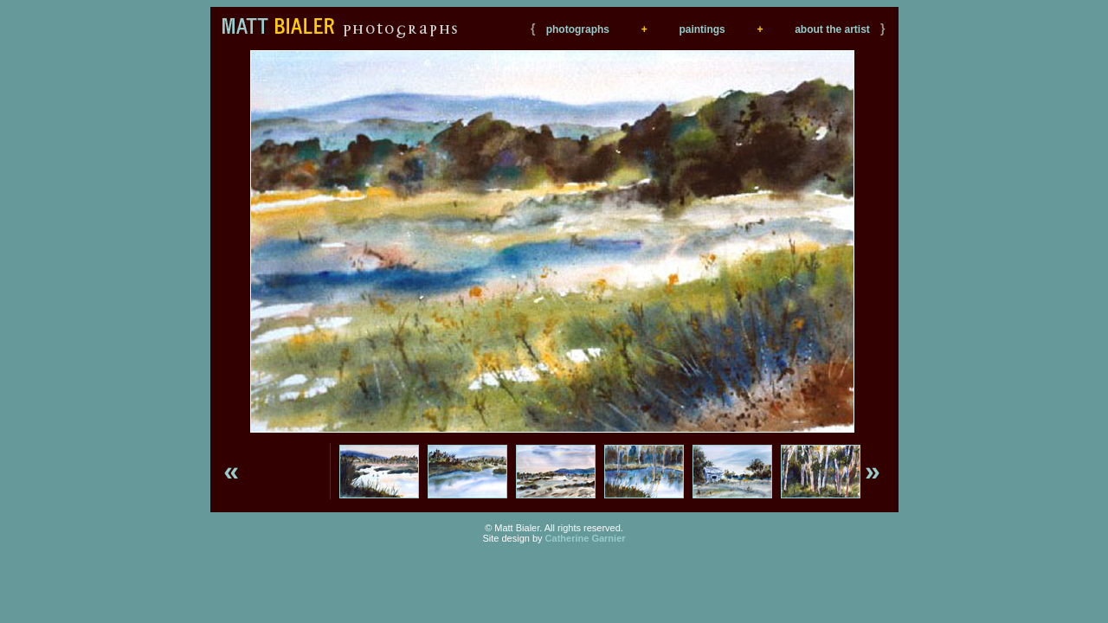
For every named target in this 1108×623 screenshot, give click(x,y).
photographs (577, 29)
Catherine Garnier (585, 538)
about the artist (832, 29)
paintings (702, 29)
